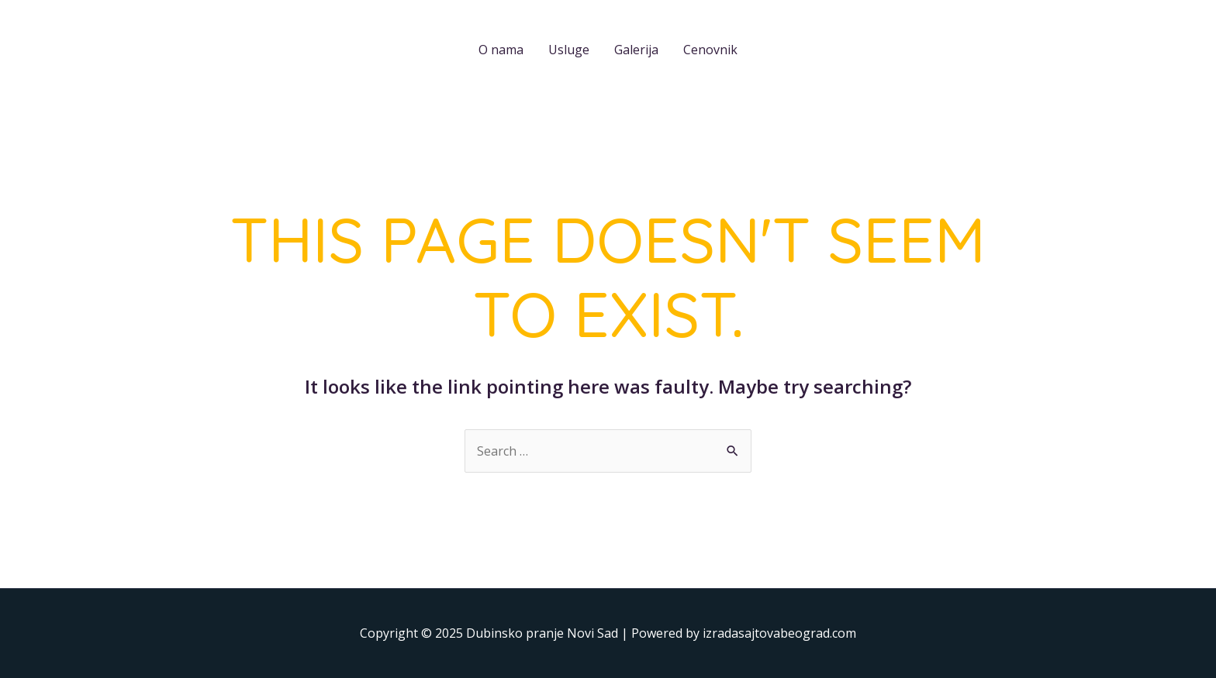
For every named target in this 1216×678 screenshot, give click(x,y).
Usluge (568, 49)
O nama (500, 49)
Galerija (636, 49)
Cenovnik (710, 49)
